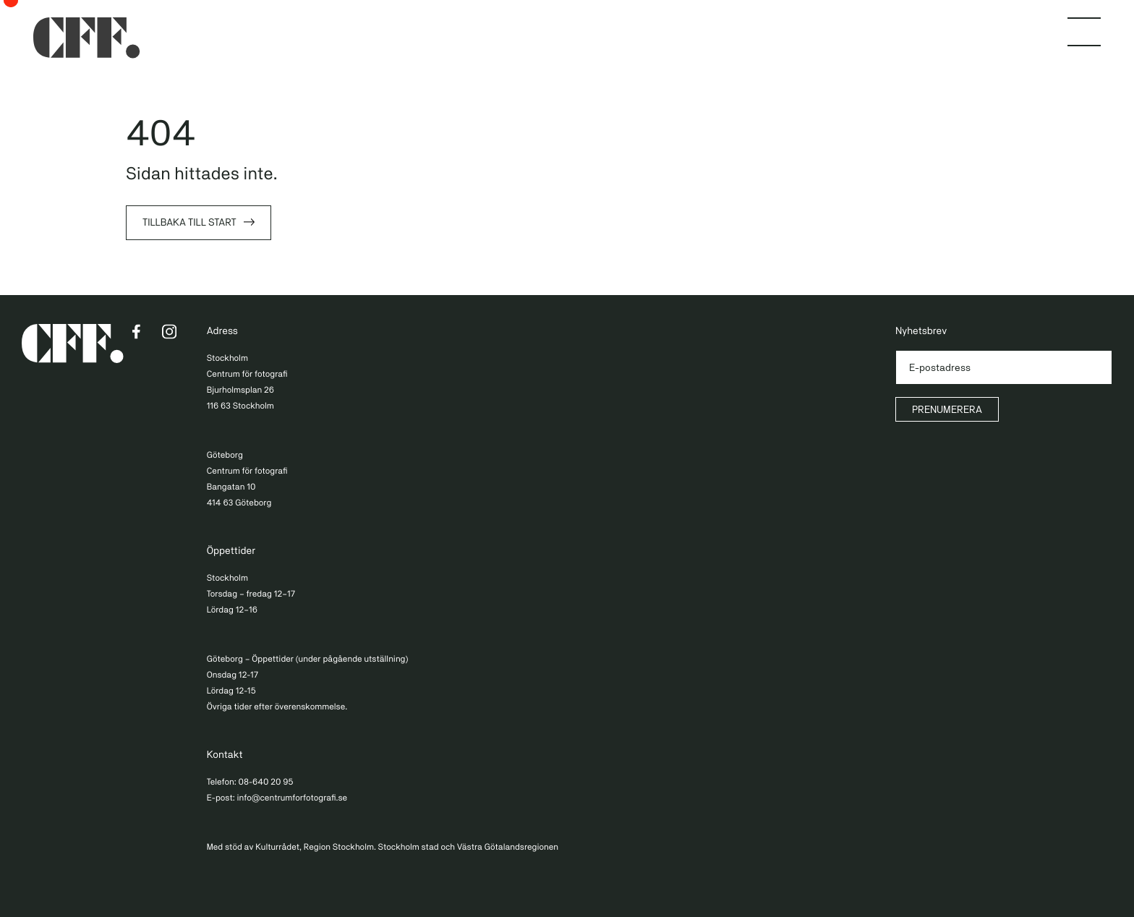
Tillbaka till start (189, 223)
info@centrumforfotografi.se (291, 798)
